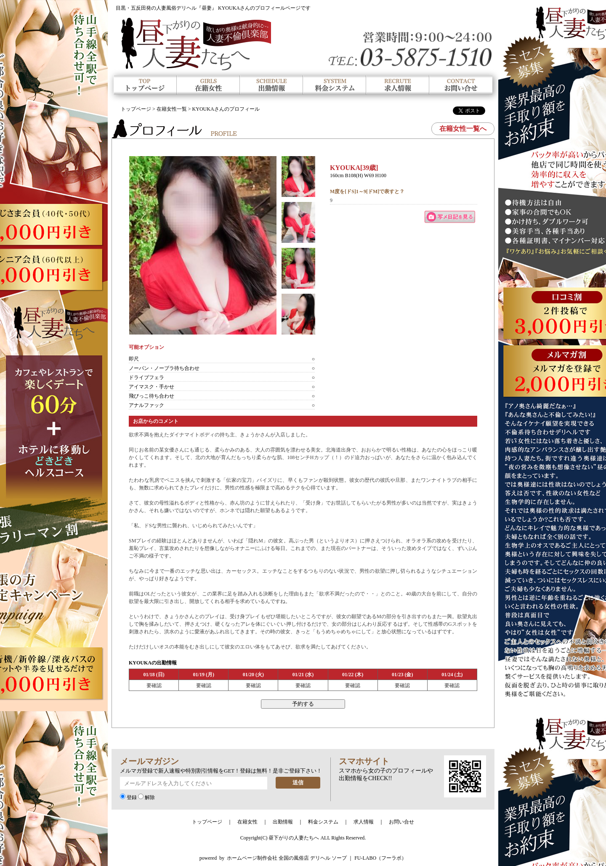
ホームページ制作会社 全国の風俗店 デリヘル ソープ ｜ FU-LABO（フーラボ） (317, 858)
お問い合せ (401, 822)
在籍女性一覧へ (462, 128)
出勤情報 (283, 822)
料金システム (323, 822)
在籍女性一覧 (172, 109)
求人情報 (364, 822)
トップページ (136, 109)
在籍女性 (247, 822)
